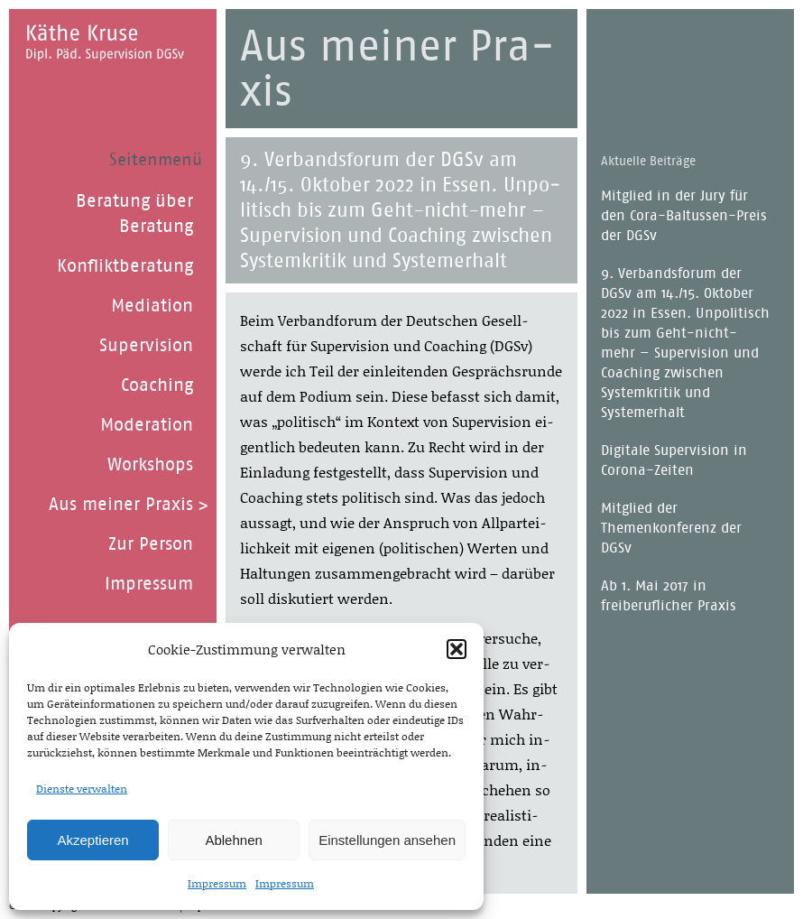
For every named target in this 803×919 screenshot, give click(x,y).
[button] (457, 649)
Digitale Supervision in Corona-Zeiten (674, 459)
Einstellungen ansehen (387, 840)
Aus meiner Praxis (121, 504)
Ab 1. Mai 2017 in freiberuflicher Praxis (668, 595)
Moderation (146, 424)
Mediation (152, 305)
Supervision (146, 345)
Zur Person (150, 543)
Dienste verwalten (81, 788)
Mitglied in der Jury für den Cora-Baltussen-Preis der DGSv (684, 215)
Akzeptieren (92, 840)
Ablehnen (233, 840)
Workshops (150, 464)
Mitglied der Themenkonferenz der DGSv (671, 527)
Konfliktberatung (125, 265)
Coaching (157, 385)
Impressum (217, 883)
